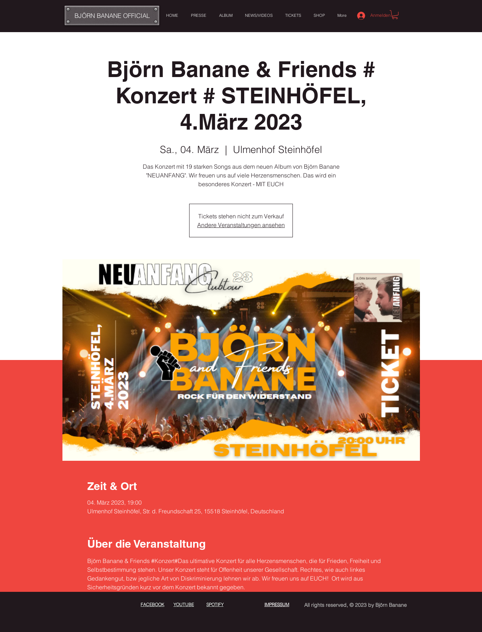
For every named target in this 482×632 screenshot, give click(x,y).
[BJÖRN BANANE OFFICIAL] (112, 15)
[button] (395, 14)
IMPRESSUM (276, 604)
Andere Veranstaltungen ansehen (241, 225)
